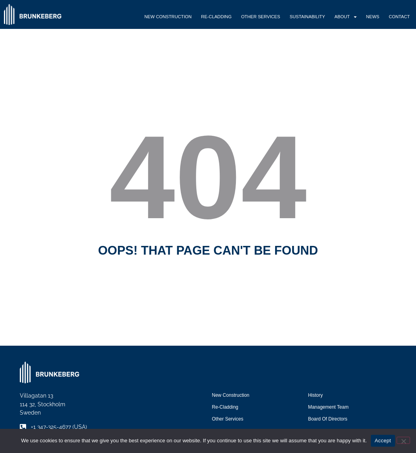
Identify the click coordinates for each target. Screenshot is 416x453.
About (345, 17)
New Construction (168, 16)
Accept (383, 440)
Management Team (328, 407)
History (315, 395)
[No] (403, 440)
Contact (399, 16)
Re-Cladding (216, 16)
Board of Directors (327, 419)
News (373, 16)
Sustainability (307, 16)
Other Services (260, 16)
